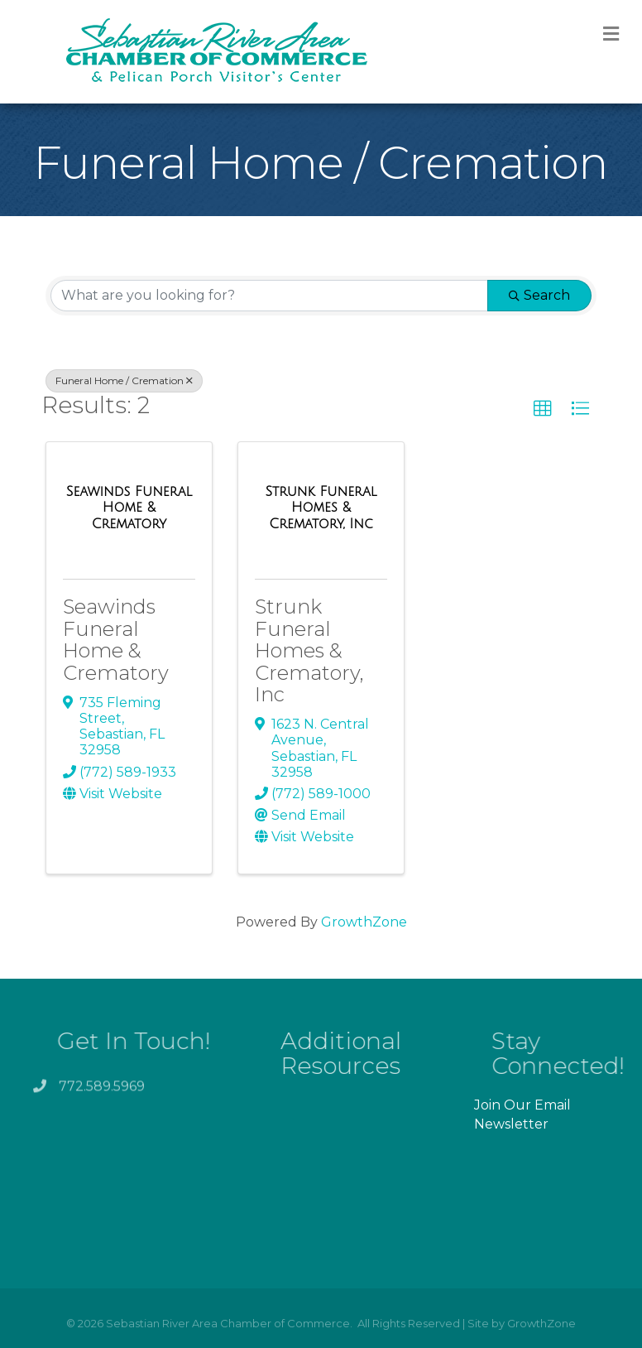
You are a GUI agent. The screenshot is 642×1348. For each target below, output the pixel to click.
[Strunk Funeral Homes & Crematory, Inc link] (321, 508)
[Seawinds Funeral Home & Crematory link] (129, 508)
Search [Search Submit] (539, 295)
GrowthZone (364, 922)
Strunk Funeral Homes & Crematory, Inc (309, 650)
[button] (542, 409)
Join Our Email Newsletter (522, 1114)
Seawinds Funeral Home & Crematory (116, 639)
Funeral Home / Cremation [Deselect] (124, 380)
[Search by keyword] (269, 295)
